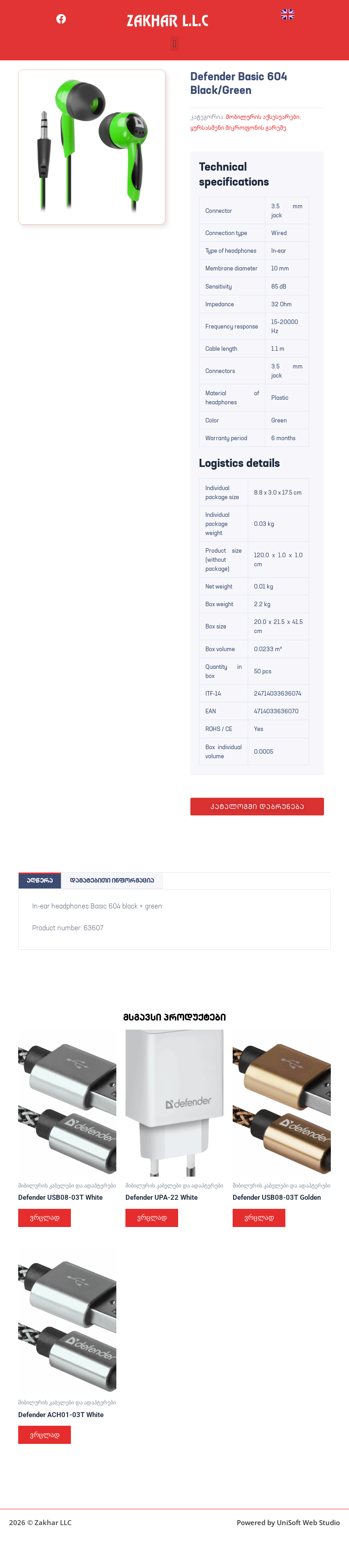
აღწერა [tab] (40, 880)
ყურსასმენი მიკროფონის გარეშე (238, 127)
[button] (174, 43)
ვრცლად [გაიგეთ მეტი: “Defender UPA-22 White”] (153, 1218)
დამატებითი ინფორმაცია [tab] (112, 880)
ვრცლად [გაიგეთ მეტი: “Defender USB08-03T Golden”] (260, 1218)
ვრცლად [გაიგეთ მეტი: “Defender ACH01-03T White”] (45, 1436)
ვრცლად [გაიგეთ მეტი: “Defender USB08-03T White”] (45, 1218)
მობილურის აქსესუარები (262, 116)
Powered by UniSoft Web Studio (288, 1522)
